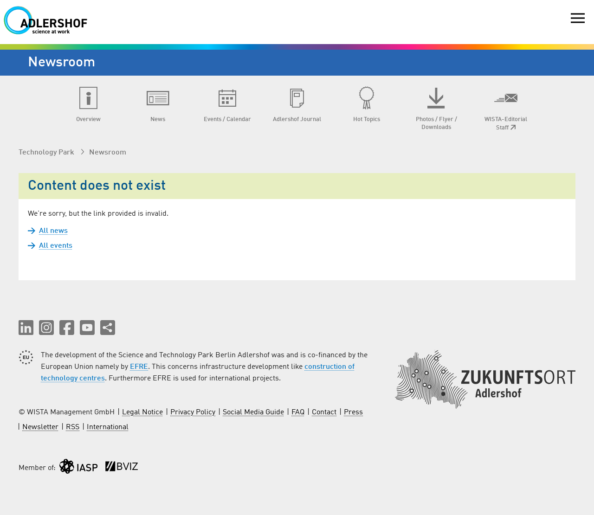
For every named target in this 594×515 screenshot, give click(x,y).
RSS (72, 427)
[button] (26, 327)
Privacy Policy (192, 412)
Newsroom (107, 152)
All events (55, 246)
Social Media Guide (253, 412)
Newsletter (40, 427)
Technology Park (47, 152)
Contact (324, 412)
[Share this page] (107, 327)
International (108, 427)
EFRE (139, 367)
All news (53, 231)
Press (353, 412)
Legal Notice (142, 412)
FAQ (297, 412)
